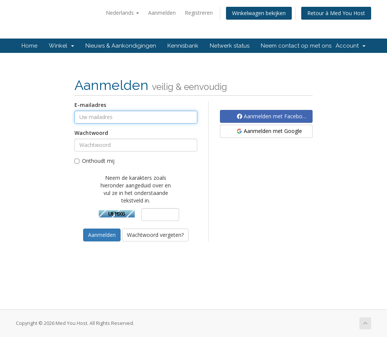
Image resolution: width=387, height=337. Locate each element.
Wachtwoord (91, 132)
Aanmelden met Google (269, 130)
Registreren (199, 12)
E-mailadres (90, 104)
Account (350, 45)
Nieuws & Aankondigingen (120, 45)
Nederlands (122, 12)
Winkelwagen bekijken (259, 13)
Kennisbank (182, 45)
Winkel (61, 45)
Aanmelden (162, 12)
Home (29, 45)
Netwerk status (229, 45)
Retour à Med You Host (336, 13)
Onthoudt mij (94, 160)
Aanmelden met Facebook (272, 116)
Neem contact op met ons (296, 45)
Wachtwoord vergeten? (155, 234)
